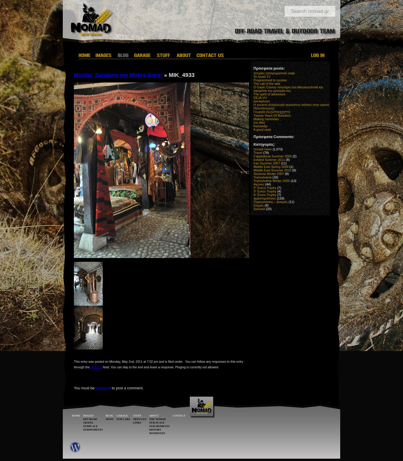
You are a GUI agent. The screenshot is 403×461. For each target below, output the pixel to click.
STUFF (137, 415)
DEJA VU (260, 97)
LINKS (137, 422)
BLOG (109, 415)
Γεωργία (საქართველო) (271, 111)
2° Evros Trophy (264, 188)
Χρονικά (259, 209)
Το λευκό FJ (261, 76)
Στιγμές (258, 205)
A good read (262, 129)
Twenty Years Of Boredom (272, 115)
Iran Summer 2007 (266, 163)
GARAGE (122, 415)
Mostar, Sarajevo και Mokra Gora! (118, 75)
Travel (257, 152)
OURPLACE (90, 426)
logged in (103, 388)
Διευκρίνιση (261, 101)
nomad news (262, 149)
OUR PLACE (157, 422)
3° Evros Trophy (264, 191)
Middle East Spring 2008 (271, 166)
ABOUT (154, 415)
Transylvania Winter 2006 (271, 181)
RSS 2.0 (96, 367)
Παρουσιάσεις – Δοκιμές (270, 202)
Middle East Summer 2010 (272, 170)
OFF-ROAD (90, 419)
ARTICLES (139, 419)
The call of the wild (266, 83)
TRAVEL (88, 422)
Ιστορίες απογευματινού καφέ (274, 73)
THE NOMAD (157, 419)
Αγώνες (258, 184)
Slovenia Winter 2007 (268, 174)
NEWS (110, 419)
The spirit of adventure (269, 94)
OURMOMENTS (93, 429)
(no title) (259, 122)
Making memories (266, 119)
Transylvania (262, 177)
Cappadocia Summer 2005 (272, 156)
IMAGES (88, 415)
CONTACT (179, 415)
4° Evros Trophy (264, 195)
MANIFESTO (157, 433)
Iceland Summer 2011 (269, 159)
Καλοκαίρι (260, 126)
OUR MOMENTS (159, 426)
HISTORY (155, 429)
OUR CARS (123, 419)
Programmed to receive (270, 80)
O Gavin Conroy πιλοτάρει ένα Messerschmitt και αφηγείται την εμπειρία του (288, 88)
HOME (76, 415)
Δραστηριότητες (264, 198)
